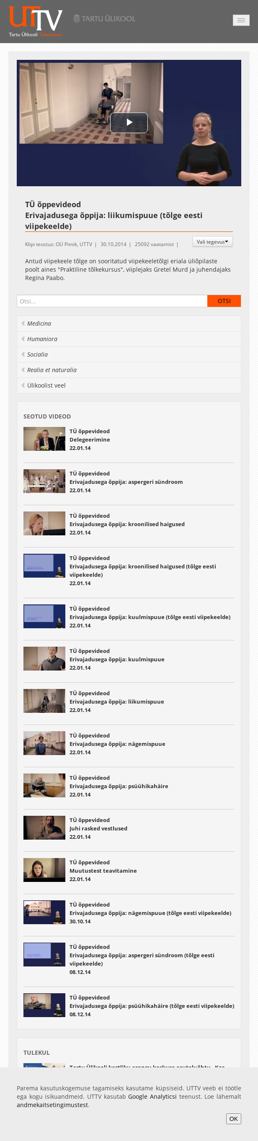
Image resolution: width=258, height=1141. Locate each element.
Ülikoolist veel (43, 385)
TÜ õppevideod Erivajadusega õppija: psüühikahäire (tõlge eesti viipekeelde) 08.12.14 (152, 1006)
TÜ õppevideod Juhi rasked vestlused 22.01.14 (98, 828)
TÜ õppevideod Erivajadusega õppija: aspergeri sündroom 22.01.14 (126, 482)
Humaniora (39, 339)
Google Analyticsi (152, 1096)
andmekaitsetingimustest (52, 1105)
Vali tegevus (212, 241)
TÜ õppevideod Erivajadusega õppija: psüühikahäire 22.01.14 (119, 786)
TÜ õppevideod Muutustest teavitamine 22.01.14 (103, 870)
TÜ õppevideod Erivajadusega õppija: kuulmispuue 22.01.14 (118, 659)
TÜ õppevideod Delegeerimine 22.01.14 (90, 439)
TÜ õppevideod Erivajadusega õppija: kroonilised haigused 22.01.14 (127, 524)
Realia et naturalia (49, 370)
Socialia (34, 354)
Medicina (36, 323)
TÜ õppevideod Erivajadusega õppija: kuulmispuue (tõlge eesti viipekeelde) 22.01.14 (150, 617)
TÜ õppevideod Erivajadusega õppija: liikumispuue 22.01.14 (117, 701)
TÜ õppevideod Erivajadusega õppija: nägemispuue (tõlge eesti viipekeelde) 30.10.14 (150, 913)
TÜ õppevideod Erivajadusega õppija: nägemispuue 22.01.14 (117, 744)
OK (234, 1118)
